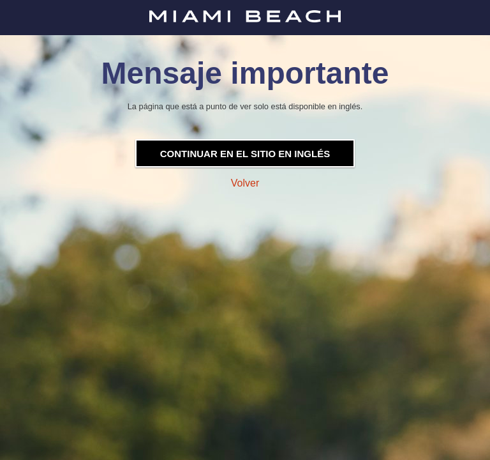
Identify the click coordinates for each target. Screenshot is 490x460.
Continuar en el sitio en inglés (245, 153)
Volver (245, 183)
